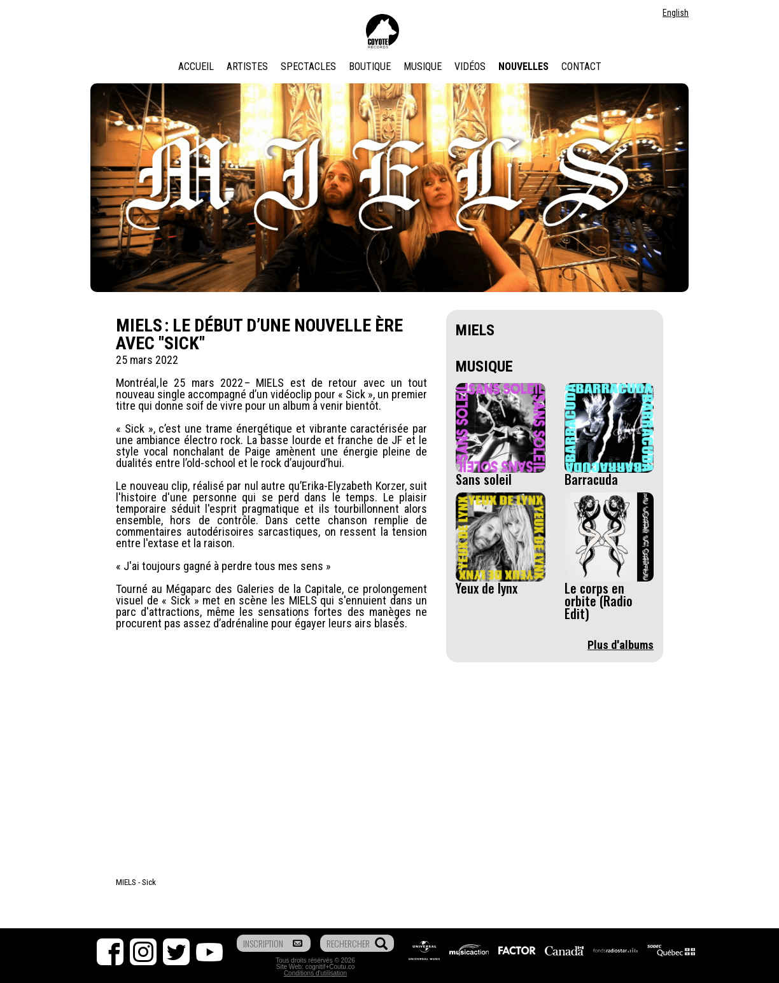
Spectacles (308, 66)
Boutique (370, 66)
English (676, 13)
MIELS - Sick (136, 882)
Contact (581, 66)
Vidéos (470, 66)
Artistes (247, 66)
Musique (423, 66)
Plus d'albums (620, 645)
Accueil (196, 66)
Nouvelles (523, 66)
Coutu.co (341, 966)
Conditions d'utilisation (315, 973)
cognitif (315, 966)
